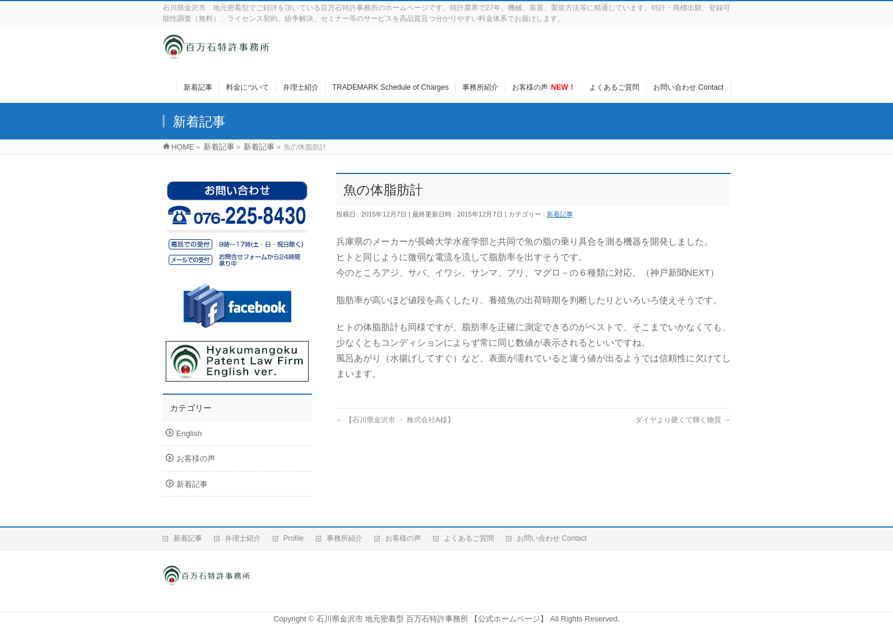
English (189, 433)
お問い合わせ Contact (552, 538)
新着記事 (560, 214)
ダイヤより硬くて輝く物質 (683, 420)
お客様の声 (195, 458)
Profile (294, 538)
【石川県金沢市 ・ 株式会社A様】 (395, 420)
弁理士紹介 (243, 538)
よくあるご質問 (469, 538)
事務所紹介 (344, 538)
